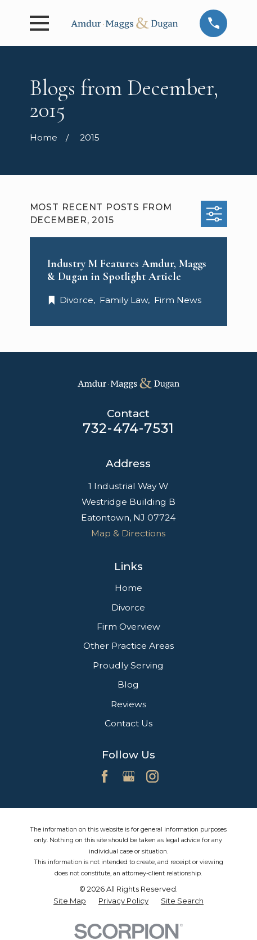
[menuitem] (69, 901)
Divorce (128, 607)
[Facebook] (104, 776)
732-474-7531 (128, 428)
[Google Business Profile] (129, 776)
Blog (128, 684)
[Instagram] (152, 776)
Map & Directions (128, 533)
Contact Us (128, 723)
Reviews (128, 704)
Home (128, 587)
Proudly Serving (128, 665)
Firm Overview (128, 626)
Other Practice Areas (128, 645)
